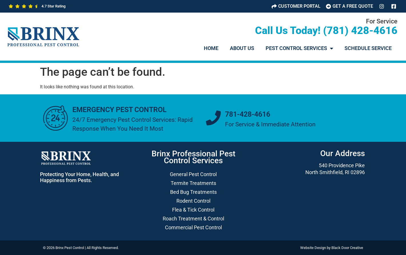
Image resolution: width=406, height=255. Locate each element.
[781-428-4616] (213, 118)
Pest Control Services (299, 48)
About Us (242, 48)
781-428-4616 (247, 114)
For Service (381, 21)
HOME (211, 48)
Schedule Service (368, 48)
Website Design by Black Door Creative (331, 248)
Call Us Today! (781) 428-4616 (326, 31)
